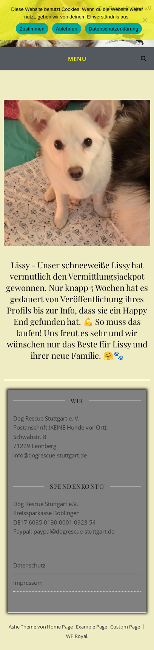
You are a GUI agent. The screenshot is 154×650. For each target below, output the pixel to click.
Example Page (91, 626)
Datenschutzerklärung (113, 29)
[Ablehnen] (144, 20)
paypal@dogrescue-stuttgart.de (74, 531)
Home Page (60, 626)
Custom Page (125, 626)
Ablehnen (66, 29)
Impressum (28, 582)
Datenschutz (29, 565)
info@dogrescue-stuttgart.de (50, 455)
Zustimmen (32, 29)
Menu (77, 59)
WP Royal (76, 636)
